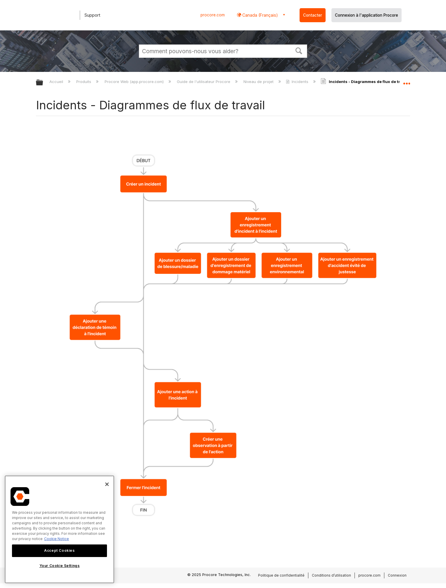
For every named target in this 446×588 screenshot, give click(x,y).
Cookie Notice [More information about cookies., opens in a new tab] (56, 539)
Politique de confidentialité (281, 575)
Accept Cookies (59, 550)
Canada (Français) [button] (259, 15)
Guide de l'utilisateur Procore (204, 81)
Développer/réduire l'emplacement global (406, 81)
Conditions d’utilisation (331, 575)
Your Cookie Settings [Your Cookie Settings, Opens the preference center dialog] (59, 565)
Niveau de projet (259, 81)
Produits (84, 81)
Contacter (312, 15)
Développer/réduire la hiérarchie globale (43, 83)
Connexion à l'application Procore (366, 15)
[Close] (107, 484)
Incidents (298, 81)
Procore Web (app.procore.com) (135, 81)
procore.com (212, 15)
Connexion (397, 575)
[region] (59, 529)
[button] (299, 50)
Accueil (56, 81)
